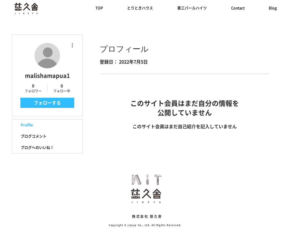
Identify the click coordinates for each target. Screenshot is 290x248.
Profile (27, 125)
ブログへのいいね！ (37, 147)
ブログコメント (33, 136)
